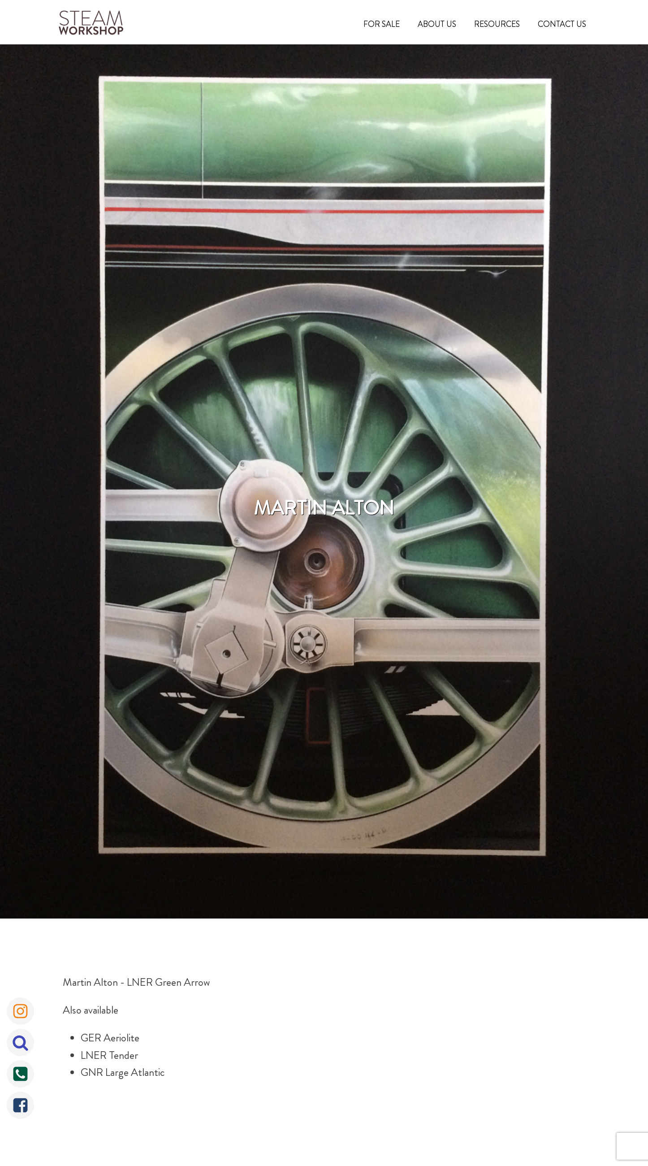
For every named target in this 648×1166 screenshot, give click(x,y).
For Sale (381, 24)
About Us (437, 24)
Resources (497, 24)
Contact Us (562, 24)
